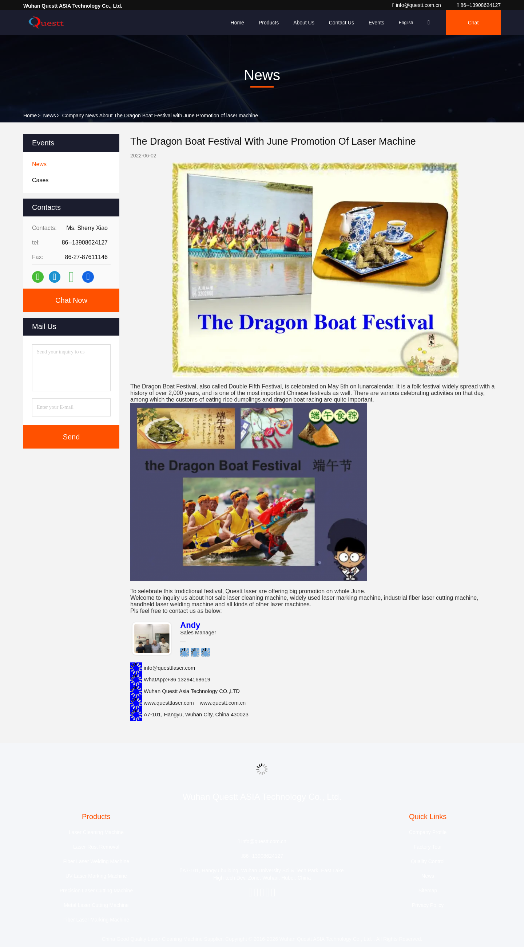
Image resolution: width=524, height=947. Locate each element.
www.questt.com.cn (223, 703)
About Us (303, 23)
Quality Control (428, 861)
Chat (473, 23)
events (376, 23)
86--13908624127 (479, 5)
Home (237, 23)
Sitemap (427, 890)
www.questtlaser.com (169, 703)
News (49, 115)
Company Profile (428, 832)
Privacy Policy (428, 905)
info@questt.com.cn (417, 5)
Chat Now (71, 300)
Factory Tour (428, 847)
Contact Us (341, 23)
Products (269, 23)
